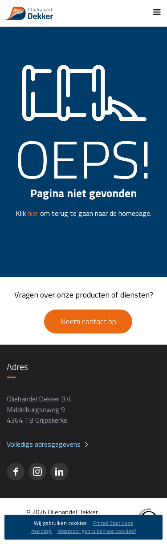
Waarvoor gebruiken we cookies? (96, 531)
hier (33, 213)
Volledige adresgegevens (44, 444)
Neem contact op (88, 321)
